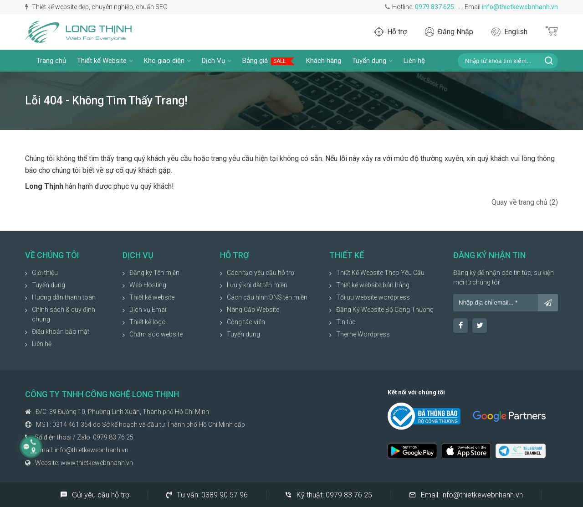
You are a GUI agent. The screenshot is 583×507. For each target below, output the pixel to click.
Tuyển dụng (372, 61)
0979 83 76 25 (113, 437)
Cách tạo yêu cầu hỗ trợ (260, 272)
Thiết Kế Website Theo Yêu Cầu (380, 272)
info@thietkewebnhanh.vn (520, 6)
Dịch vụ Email (148, 309)
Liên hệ (414, 61)
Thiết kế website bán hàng (372, 285)
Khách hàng (323, 61)
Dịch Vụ (216, 61)
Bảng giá (268, 61)
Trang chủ (51, 61)
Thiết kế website (151, 297)
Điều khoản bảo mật (60, 331)
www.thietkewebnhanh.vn (97, 462)
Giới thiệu (45, 272)
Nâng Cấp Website (253, 309)
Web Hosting (147, 285)
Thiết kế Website (105, 61)
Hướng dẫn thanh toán (64, 297)
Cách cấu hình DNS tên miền (267, 297)
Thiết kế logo (147, 322)
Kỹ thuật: (328, 495)
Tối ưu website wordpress (373, 297)
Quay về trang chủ (524, 202)
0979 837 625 (434, 6)
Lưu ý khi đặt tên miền (257, 285)
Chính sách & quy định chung (63, 314)
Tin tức (346, 322)
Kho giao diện (167, 61)
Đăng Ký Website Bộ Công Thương (385, 309)
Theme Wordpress (363, 334)
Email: (466, 495)
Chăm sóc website (156, 334)
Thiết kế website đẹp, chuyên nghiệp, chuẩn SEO (96, 6)
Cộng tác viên (246, 322)
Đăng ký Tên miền (154, 272)
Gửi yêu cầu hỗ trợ (94, 495)
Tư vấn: (207, 495)
